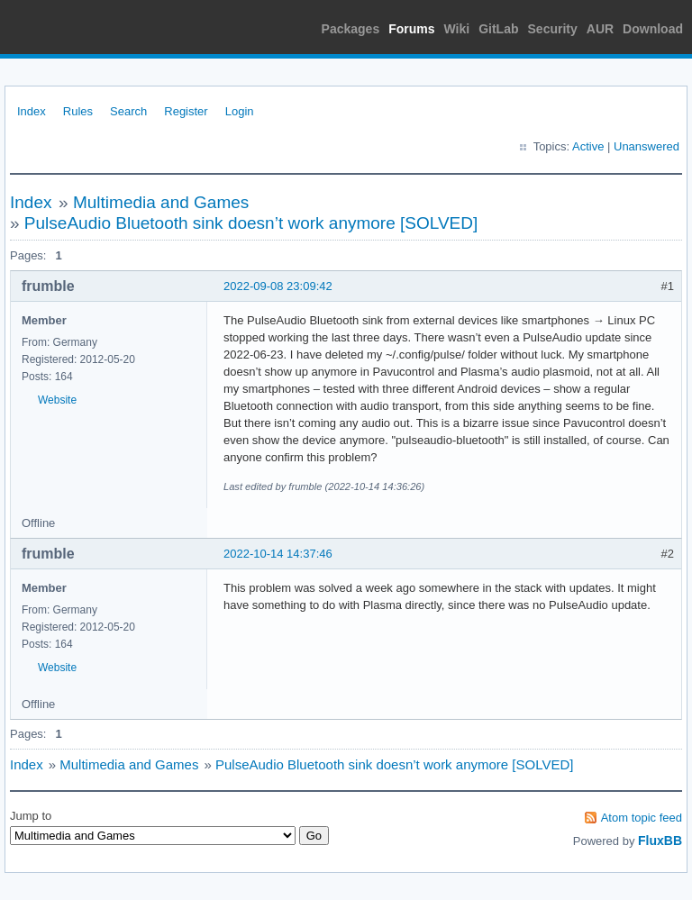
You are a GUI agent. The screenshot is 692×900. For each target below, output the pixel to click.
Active (588, 146)
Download (653, 29)
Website (57, 400)
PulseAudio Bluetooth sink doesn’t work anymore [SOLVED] (251, 223)
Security (553, 29)
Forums (411, 29)
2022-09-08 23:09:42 (277, 286)
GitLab (498, 29)
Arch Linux (90, 27)
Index (31, 111)
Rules (78, 111)
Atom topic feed (641, 817)
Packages (351, 29)
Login (239, 111)
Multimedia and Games (161, 202)
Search (128, 111)
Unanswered (646, 146)
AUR (600, 29)
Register (185, 111)
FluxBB (660, 840)
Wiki (457, 29)
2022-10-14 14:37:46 (277, 553)
